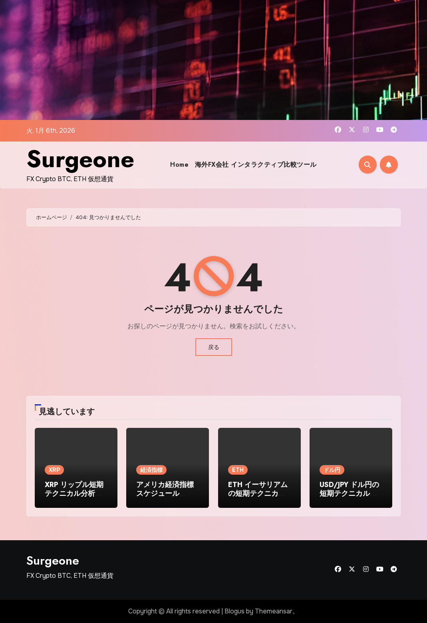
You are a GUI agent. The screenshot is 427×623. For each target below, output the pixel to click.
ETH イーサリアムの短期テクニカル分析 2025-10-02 (258, 493)
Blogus (234, 611)
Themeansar (273, 611)
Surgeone (80, 159)
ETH (238, 469)
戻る (213, 347)
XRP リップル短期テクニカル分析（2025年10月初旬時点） (74, 497)
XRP (54, 469)
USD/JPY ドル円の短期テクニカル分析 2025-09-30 (349, 493)
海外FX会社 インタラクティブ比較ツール (256, 164)
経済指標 (151, 469)
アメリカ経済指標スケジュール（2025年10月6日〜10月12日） (165, 497)
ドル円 (332, 469)
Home (179, 164)
